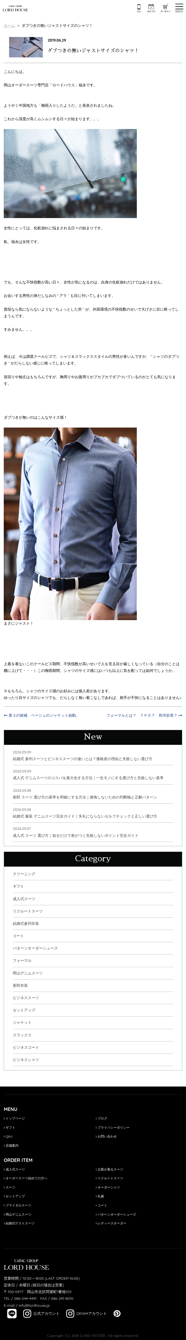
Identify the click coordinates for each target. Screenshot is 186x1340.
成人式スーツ (24, 898)
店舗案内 (11, 1145)
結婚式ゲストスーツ (19, 1223)
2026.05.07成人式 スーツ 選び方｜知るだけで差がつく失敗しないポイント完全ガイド (75, 832)
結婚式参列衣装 (26, 923)
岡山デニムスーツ (28, 973)
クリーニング (24, 873)
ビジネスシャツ (26, 1059)
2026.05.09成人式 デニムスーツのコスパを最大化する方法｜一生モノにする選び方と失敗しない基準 (88, 774)
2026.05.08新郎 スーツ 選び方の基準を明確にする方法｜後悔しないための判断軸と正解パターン (85, 794)
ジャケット (22, 1022)
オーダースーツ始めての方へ (25, 1178)
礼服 (100, 1196)
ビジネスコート (26, 1047)
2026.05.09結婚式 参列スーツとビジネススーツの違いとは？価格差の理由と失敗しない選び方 (82, 755)
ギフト (18, 886)
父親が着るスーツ (109, 1169)
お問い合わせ (106, 1136)
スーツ (9, 1187)
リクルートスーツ (28, 911)
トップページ (14, 1118)
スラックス (22, 1035)
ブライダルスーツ (17, 1205)
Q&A (8, 1136)
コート (18, 935)
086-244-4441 (25, 1298)
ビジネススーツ (26, 997)
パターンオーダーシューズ (35, 948)
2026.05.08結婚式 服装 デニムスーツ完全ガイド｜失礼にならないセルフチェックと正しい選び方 (85, 813)
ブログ (101, 1118)
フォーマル (22, 960)
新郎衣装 (20, 985)
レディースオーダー (111, 1223)
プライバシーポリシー (113, 1127)
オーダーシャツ (108, 1187)
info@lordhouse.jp (34, 1305)
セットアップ (24, 1010)
